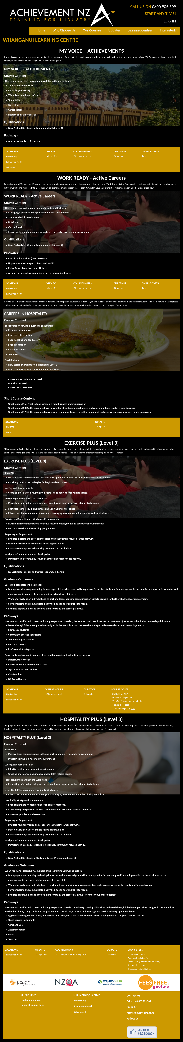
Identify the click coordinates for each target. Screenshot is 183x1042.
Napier (9, 432)
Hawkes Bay (11, 156)
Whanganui (11, 167)
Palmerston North (14, 162)
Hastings (10, 426)
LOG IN (170, 21)
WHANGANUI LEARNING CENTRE (40, 39)
